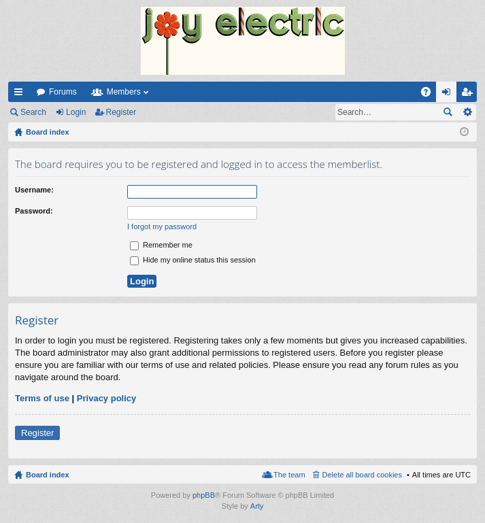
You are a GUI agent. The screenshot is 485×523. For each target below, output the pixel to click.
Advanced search (467, 112)
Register (121, 112)
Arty (257, 506)
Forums (63, 92)
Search (33, 112)
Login (76, 112)
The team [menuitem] (289, 475)
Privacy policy (106, 398)
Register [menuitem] (470, 94)
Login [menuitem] (449, 94)
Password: (34, 211)
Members (124, 92)
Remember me (161, 245)
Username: (34, 190)
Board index (47, 475)
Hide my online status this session (193, 260)
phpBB (204, 495)
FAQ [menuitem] (430, 94)
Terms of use (42, 398)
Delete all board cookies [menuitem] (362, 475)
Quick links (21, 94)
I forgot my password (162, 226)
